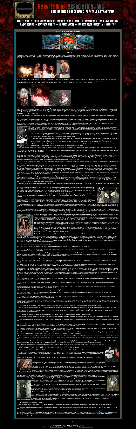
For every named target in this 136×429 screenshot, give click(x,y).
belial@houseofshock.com (99, 412)
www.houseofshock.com (75, 411)
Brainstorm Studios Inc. (56, 426)
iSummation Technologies (86, 426)
